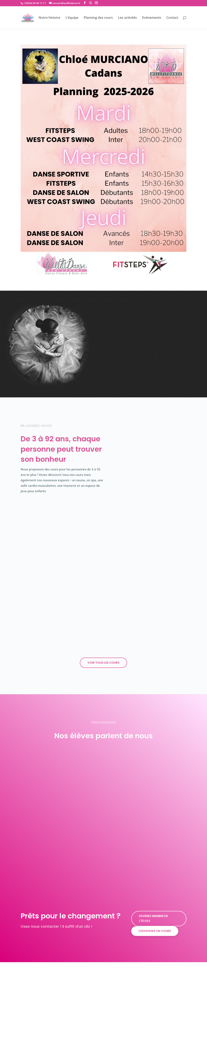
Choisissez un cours (154, 914)
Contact (172, 18)
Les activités (127, 18)
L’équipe (71, 18)
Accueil (27, 18)
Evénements (151, 18)
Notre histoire (49, 18)
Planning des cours (98, 18)
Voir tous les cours (103, 645)
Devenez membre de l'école (153, 901)
